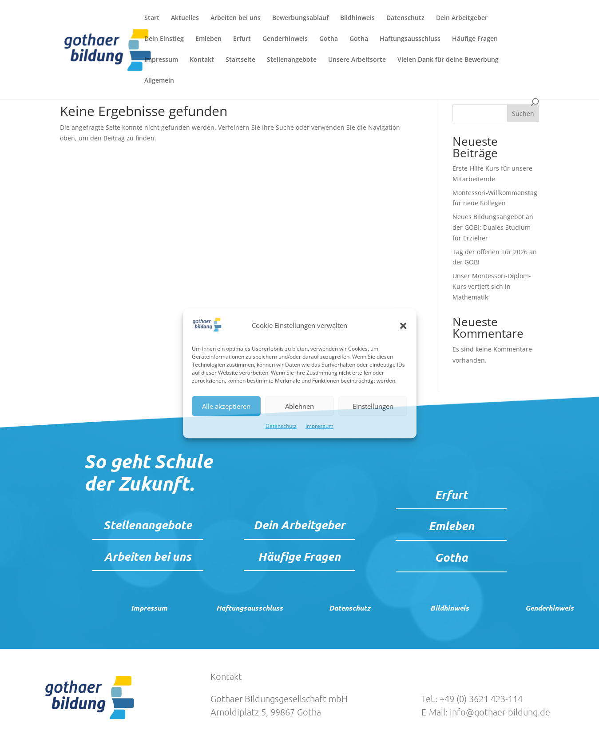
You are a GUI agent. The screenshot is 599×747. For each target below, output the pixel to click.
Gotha (328, 39)
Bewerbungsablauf (300, 18)
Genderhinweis (285, 39)
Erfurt (242, 39)
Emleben (208, 39)
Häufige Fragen (475, 39)
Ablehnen (299, 406)
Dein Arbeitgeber (462, 18)
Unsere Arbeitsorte (357, 60)
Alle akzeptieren (226, 406)
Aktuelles (185, 18)
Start (151, 18)
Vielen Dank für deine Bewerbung (448, 60)
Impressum (319, 426)
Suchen (523, 113)
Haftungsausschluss (410, 39)
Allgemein (159, 80)
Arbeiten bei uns (235, 18)
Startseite (240, 60)
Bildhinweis (357, 18)
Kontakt (202, 60)
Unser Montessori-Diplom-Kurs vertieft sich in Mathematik (491, 286)
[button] (403, 325)
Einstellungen (373, 406)
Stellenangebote (292, 60)
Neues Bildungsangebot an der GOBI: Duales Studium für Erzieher (492, 227)
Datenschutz (281, 426)
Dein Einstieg (164, 39)
